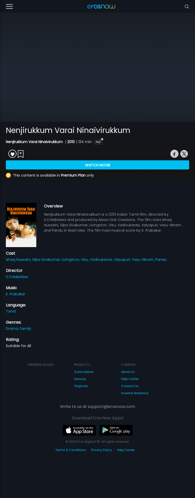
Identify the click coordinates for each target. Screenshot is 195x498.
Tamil (11, 311)
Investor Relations (135, 393)
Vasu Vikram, (143, 259)
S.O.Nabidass (17, 276)
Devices (80, 379)
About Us (128, 372)
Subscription (84, 372)
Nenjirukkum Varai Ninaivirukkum (35, 141)
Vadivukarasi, (102, 259)
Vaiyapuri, (123, 259)
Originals (81, 386)
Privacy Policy (101, 450)
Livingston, (71, 259)
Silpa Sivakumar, (47, 259)
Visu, (85, 259)
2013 (71, 141)
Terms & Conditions (70, 450)
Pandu (161, 259)
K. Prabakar (15, 294)
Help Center (130, 379)
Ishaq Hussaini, (19, 259)
